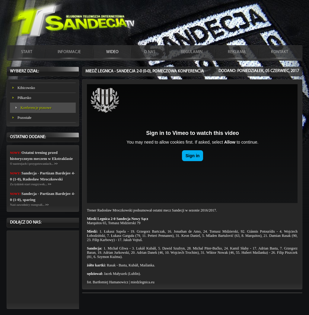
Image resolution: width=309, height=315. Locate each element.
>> (56, 163)
